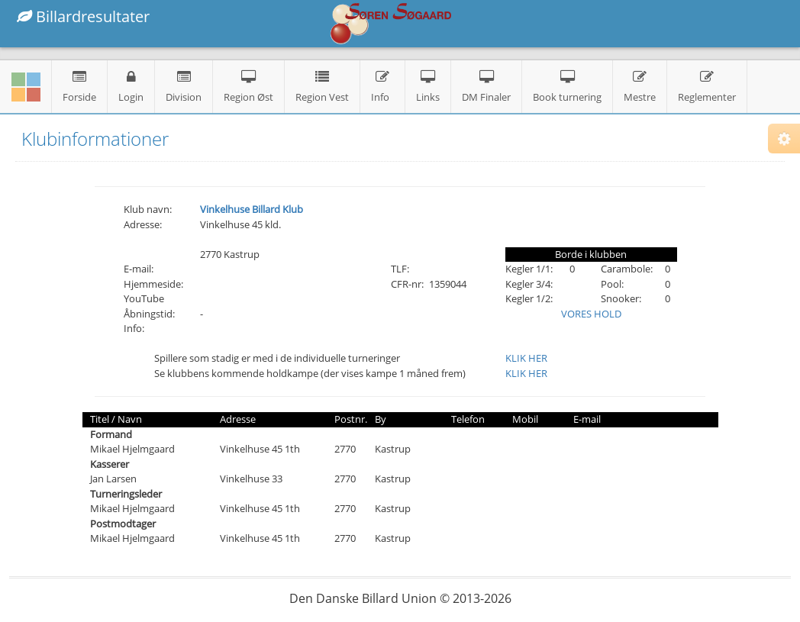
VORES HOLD (591, 314)
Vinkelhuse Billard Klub (251, 209)
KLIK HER (526, 358)
